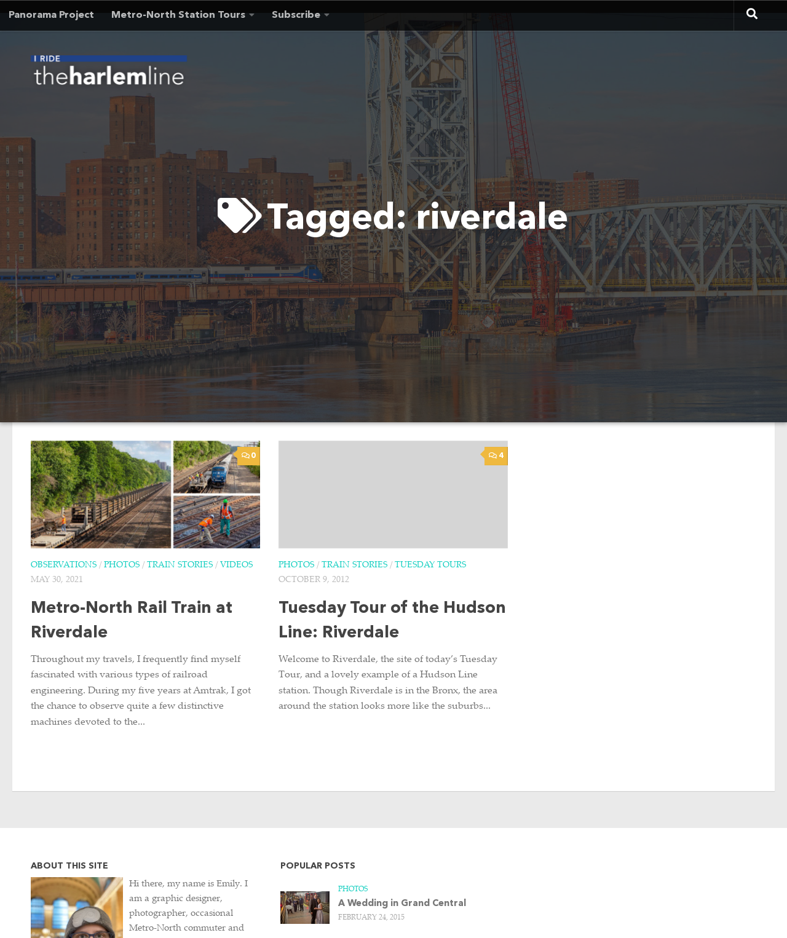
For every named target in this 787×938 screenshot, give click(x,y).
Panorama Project (51, 15)
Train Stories (180, 565)
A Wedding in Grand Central (402, 903)
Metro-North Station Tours (178, 15)
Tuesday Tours (430, 565)
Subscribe (296, 15)
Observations (64, 565)
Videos (236, 565)
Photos (122, 565)
